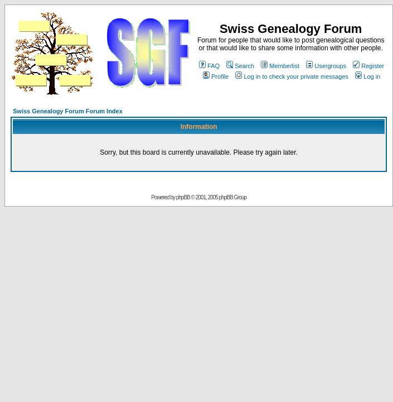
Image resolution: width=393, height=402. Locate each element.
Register (368, 66)
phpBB (183, 197)
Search (240, 66)
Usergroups (326, 66)
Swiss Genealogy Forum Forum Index (68, 111)
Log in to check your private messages (291, 76)
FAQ (209, 66)
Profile (216, 76)
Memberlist (280, 66)
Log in (367, 76)
